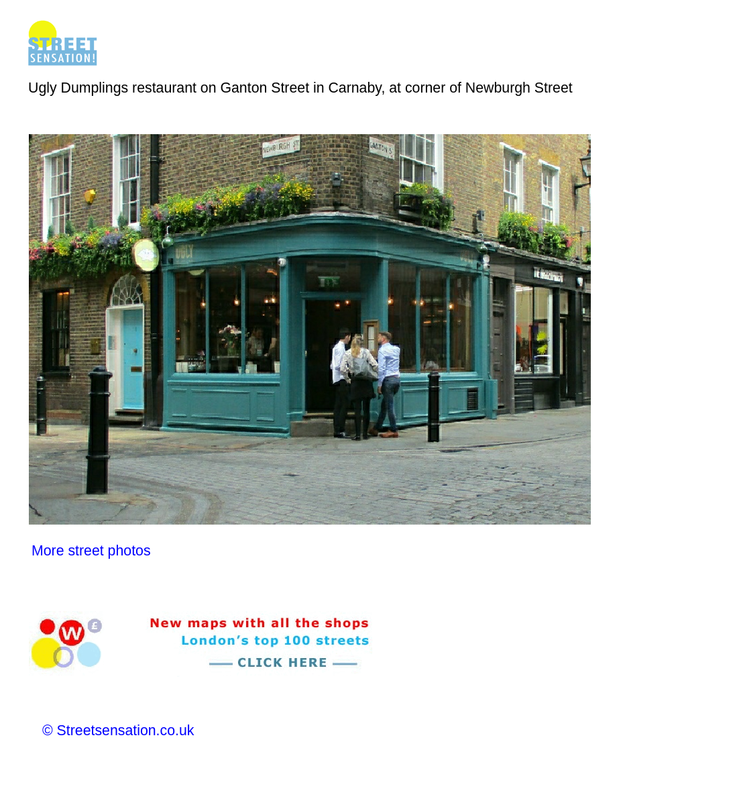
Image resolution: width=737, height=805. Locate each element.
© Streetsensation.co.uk (118, 730)
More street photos (91, 551)
